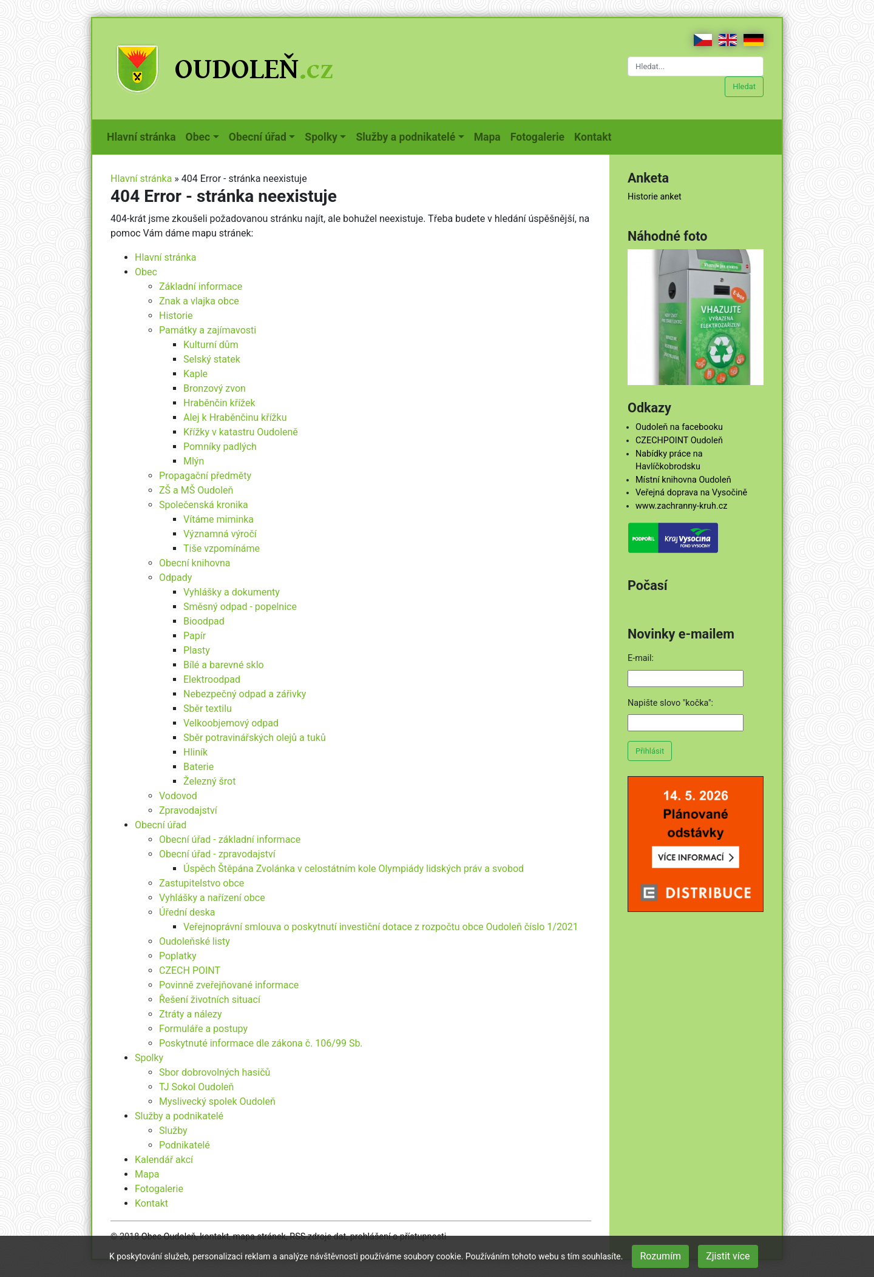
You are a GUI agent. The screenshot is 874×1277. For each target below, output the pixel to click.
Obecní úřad (160, 825)
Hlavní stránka (144, 136)
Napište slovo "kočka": (670, 703)
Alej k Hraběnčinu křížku (234, 417)
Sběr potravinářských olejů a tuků (254, 737)
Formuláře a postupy (203, 1028)
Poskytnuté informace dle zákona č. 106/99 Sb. (261, 1043)
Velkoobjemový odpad (231, 723)
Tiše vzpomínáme (221, 548)
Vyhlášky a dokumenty (231, 592)
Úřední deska (187, 912)
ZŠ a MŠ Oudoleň (196, 490)
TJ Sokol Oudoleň (196, 1087)
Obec (146, 272)
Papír (194, 636)
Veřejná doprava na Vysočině (691, 493)
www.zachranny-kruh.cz (681, 506)
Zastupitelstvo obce (201, 883)
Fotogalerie (539, 136)
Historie (176, 315)
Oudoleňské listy (194, 941)
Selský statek (211, 359)
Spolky (149, 1058)
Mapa (490, 136)
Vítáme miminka (218, 519)
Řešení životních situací (209, 999)
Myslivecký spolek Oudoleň (217, 1101)
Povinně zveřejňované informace (229, 985)
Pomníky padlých (220, 446)
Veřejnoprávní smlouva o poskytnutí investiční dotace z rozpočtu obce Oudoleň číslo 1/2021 (380, 927)
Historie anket (655, 197)
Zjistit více (728, 1256)
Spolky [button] (321, 137)
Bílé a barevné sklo (223, 665)
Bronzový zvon (214, 388)
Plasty (196, 650)
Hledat (744, 86)
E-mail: (641, 658)
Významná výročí (220, 534)
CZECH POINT (189, 970)
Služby (173, 1130)
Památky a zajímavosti (207, 330)
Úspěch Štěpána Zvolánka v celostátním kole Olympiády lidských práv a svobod (353, 868)
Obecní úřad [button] (257, 137)
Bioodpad (204, 621)
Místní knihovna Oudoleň (683, 480)
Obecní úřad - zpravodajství (217, 854)
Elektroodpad (211, 679)
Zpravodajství (188, 810)
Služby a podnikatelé (179, 1116)
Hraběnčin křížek (219, 403)
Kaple (195, 374)
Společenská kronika (203, 505)
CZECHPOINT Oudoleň (679, 440)
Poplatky (178, 956)
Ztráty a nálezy (190, 1014)
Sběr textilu (207, 708)
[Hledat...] (696, 66)
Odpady (175, 577)
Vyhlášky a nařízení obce (212, 897)
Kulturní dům (211, 344)
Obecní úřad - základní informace (229, 839)
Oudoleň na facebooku (679, 427)
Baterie (198, 767)
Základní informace (200, 286)
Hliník (195, 752)
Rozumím (660, 1256)
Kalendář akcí (164, 1159)
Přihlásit (649, 751)
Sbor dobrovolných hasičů (214, 1072)
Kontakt (595, 136)
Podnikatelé (184, 1145)
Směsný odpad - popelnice (240, 606)
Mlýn (193, 461)
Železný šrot (209, 781)
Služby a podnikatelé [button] (405, 137)
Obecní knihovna (195, 563)
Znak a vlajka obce (199, 301)
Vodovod (178, 796)
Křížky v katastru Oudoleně (240, 432)
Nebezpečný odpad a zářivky (244, 694)
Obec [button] (198, 137)
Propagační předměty (205, 475)
